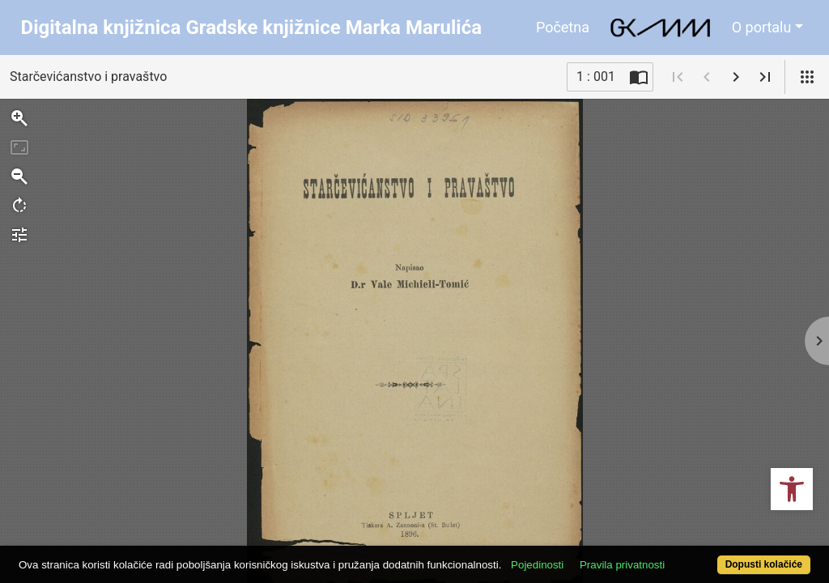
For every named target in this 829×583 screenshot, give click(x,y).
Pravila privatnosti (663, 536)
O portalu (762, 27)
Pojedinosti (578, 536)
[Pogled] (807, 77)
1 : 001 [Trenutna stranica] (595, 76)
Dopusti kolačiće (718, 556)
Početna (562, 27)
